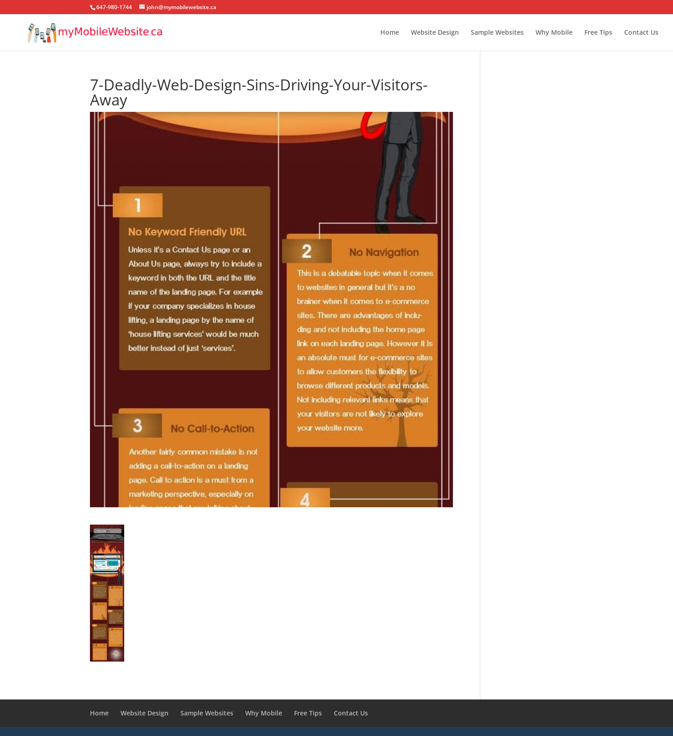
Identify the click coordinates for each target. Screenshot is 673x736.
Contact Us (641, 33)
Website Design (435, 33)
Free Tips (598, 33)
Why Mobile (554, 33)
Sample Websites (497, 33)
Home (389, 33)
